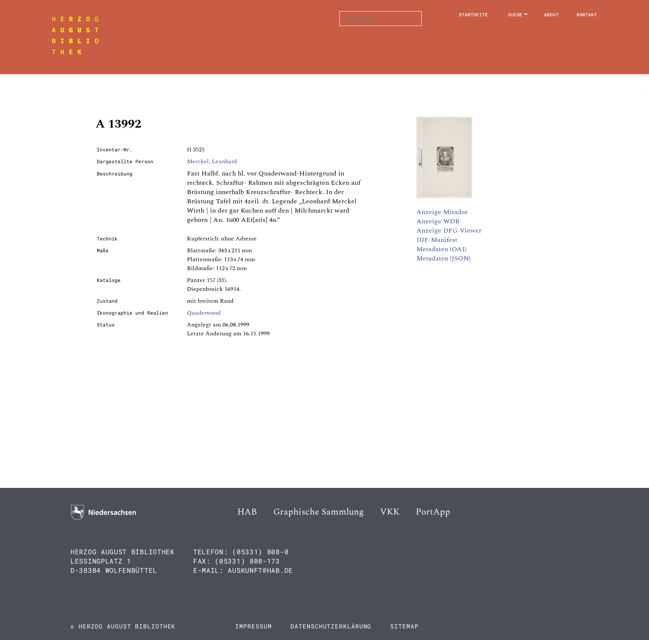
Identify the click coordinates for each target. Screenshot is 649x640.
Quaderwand (204, 312)
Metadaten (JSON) (443, 258)
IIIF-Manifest (436, 240)
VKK (389, 512)
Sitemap (404, 626)
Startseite (473, 14)
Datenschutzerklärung (330, 626)
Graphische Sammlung (318, 512)
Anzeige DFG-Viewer (448, 231)
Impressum (253, 626)
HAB (247, 512)
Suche (515, 14)
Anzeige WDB (437, 221)
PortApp (433, 512)
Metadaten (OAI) (441, 249)
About (551, 14)
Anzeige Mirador (442, 212)
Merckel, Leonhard (212, 161)
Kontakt (587, 14)
